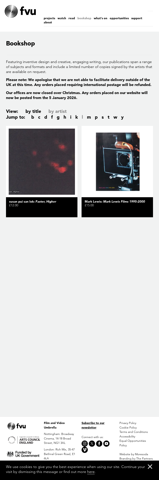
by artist (57, 111)
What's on (100, 18)
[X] (92, 444)
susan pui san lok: (32, 201)
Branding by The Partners (136, 458)
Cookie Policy (128, 427)
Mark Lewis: (115, 201)
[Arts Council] (23, 440)
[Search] (151, 7)
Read (72, 18)
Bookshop (84, 18)
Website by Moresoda (133, 454)
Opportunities (119, 18)
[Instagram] (85, 444)
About (48, 22)
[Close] (150, 466)
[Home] (29, 11)
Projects (49, 18)
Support (136, 18)
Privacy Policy (127, 423)
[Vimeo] (85, 450)
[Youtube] (106, 444)
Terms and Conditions (133, 432)
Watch (62, 18)
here (91, 471)
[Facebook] (99, 444)
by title (33, 111)
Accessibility (127, 436)
